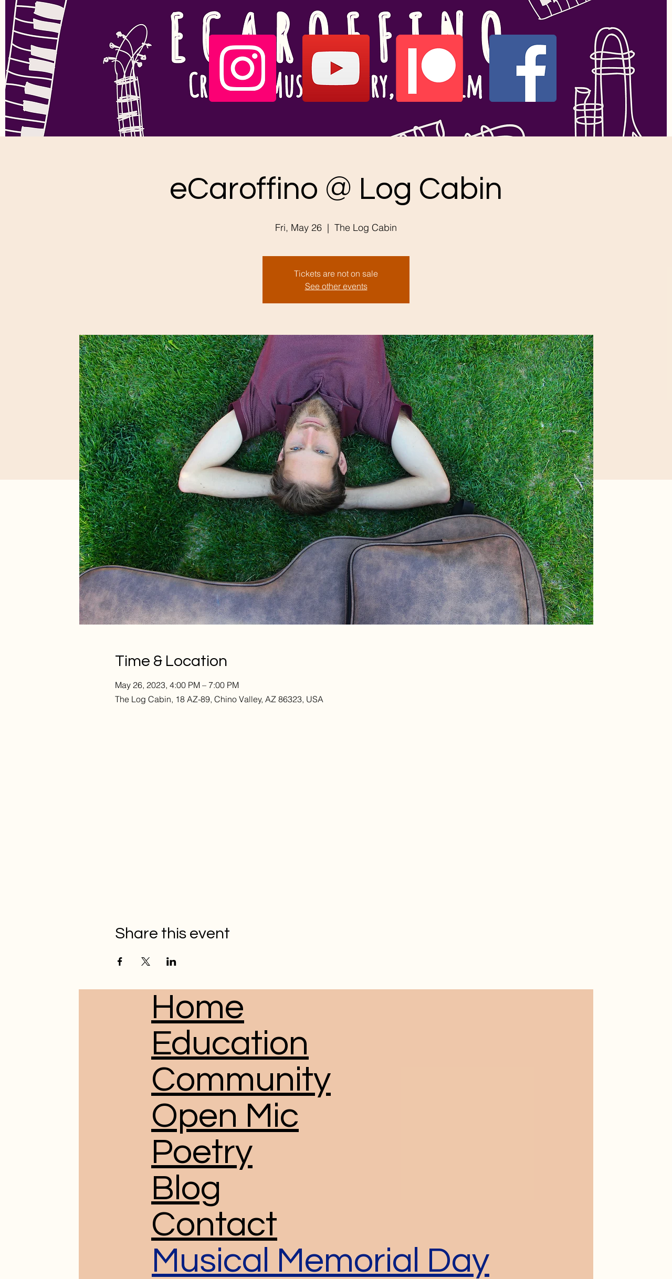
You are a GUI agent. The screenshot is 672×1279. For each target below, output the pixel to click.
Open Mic (225, 1116)
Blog (186, 1188)
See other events (336, 286)
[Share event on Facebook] (120, 961)
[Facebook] (522, 68)
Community (241, 1080)
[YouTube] (336, 68)
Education (230, 1044)
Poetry (202, 1152)
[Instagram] (242, 68)
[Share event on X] (146, 961)
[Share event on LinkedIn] (171, 961)
